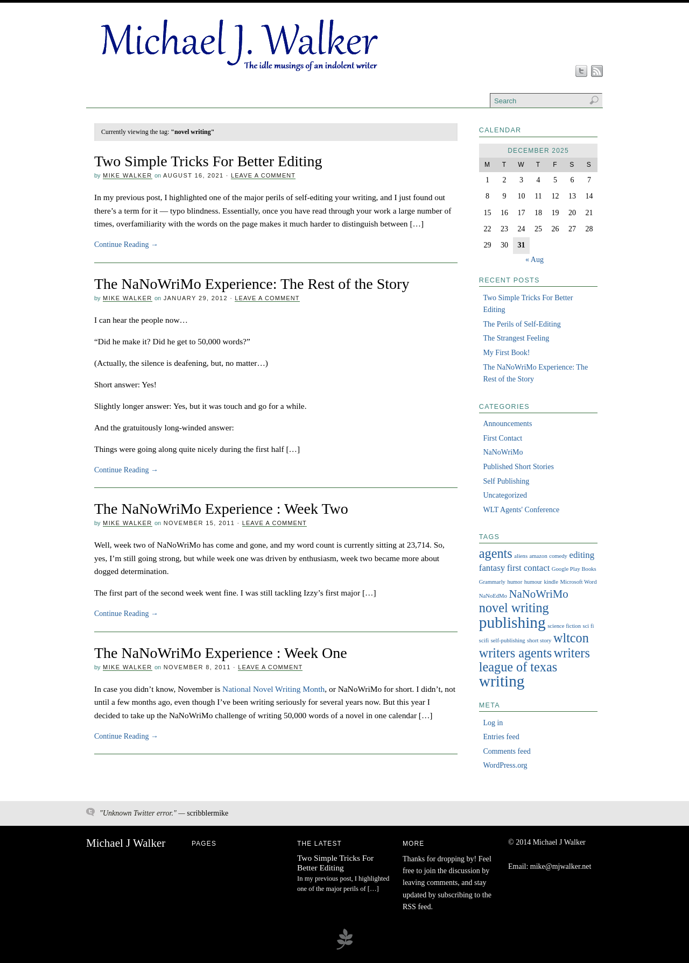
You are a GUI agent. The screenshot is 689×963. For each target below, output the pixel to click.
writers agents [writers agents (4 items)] (515, 653)
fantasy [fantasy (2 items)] (492, 568)
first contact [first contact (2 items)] (528, 568)
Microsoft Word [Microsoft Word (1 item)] (578, 582)
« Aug (534, 260)
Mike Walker (127, 175)
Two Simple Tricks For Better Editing (208, 161)
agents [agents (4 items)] (495, 553)
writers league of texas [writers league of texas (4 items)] (534, 660)
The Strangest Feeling (516, 338)
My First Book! (506, 353)
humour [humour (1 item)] (533, 582)
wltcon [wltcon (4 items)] (571, 638)
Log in (493, 723)
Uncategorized (505, 495)
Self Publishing (506, 481)
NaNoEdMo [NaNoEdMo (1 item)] (493, 596)
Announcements (507, 424)
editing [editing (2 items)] (581, 555)
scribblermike (207, 813)
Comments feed (506, 751)
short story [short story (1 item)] (539, 640)
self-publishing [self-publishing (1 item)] (508, 640)
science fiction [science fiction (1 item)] (564, 626)
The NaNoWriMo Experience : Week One (220, 653)
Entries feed (501, 737)
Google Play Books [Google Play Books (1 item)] (574, 569)
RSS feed (417, 907)
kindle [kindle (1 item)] (551, 582)
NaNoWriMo (503, 452)
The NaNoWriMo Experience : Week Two (221, 508)
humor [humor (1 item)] (514, 582)
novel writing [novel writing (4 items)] (514, 607)
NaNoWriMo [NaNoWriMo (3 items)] (538, 593)
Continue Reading (126, 244)
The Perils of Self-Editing (521, 324)
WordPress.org (505, 765)
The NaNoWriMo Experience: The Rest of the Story (251, 283)
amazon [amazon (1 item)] (538, 556)
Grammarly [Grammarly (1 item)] (492, 582)
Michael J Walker (125, 843)
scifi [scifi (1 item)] (484, 640)
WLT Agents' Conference (521, 510)
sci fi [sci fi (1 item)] (588, 626)
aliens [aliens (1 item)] (521, 556)
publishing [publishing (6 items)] (512, 622)
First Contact (502, 438)
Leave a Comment (263, 175)
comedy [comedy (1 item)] (558, 556)
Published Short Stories (518, 467)
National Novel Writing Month (273, 688)
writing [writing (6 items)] (502, 681)
